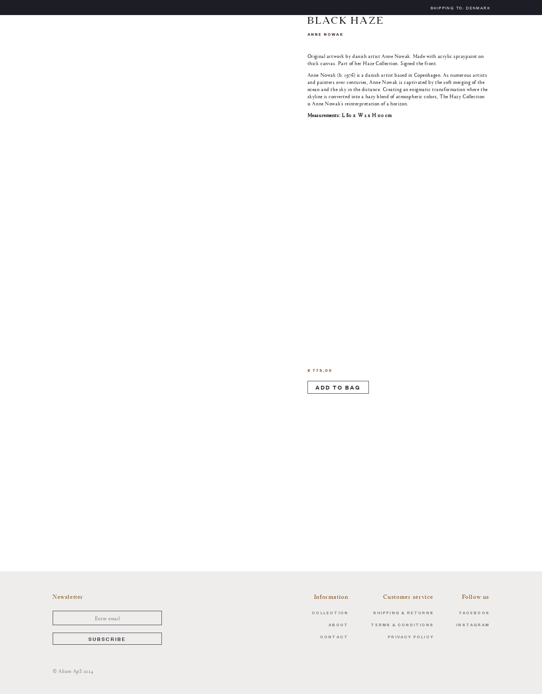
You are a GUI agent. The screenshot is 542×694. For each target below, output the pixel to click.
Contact (334, 638)
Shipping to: (460, 8)
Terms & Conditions (402, 626)
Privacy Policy (411, 638)
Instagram (472, 626)
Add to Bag (338, 387)
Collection (330, 614)
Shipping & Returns (403, 614)
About (338, 626)
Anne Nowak (325, 35)
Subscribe (107, 638)
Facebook (474, 614)
